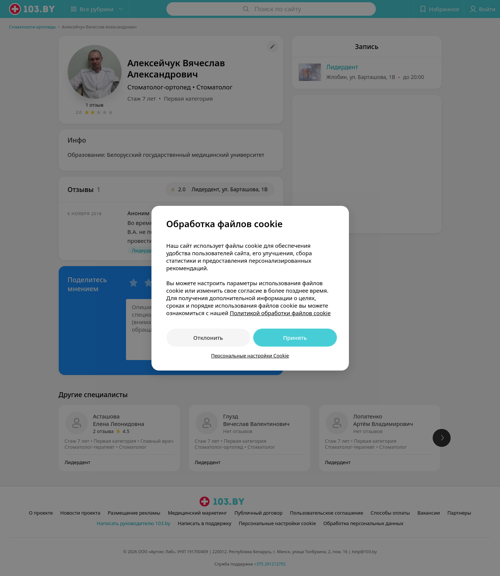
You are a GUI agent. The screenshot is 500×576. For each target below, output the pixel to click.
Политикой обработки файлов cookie (280, 313)
